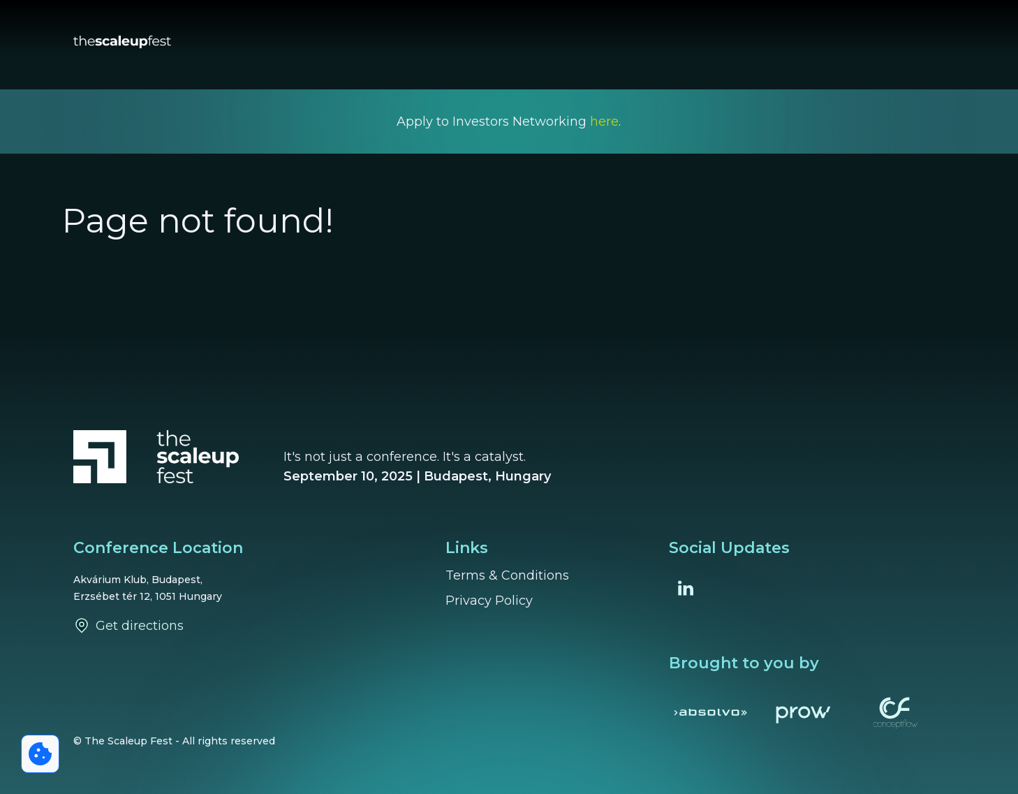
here (604, 121)
